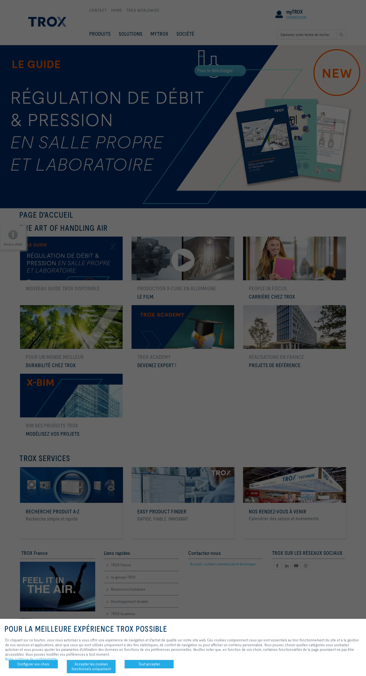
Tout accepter (149, 664)
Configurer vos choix (33, 664)
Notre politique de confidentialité (31, 659)
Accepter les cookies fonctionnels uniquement (91, 666)
